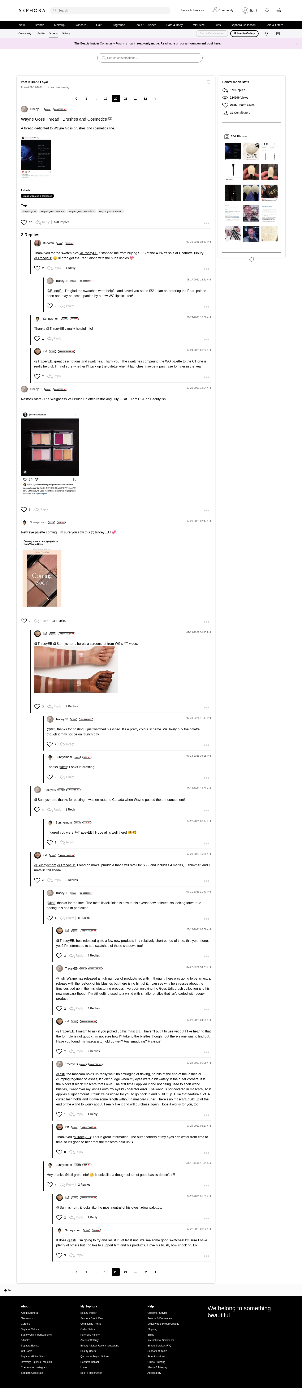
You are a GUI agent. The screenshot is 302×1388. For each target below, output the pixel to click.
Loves (84, 1367)
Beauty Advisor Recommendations (100, 1345)
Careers (25, 1323)
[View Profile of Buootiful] (53, 243)
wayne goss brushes (52, 211)
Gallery (66, 33)
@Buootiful (55, 291)
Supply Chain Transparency (36, 1334)
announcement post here (202, 43)
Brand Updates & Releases (37, 196)
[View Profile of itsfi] (49, 351)
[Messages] (278, 33)
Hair (99, 25)
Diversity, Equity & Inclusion (36, 1362)
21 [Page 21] (126, 98)
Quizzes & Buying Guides (95, 1356)
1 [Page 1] (86, 98)
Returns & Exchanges (159, 1318)
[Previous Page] (76, 98)
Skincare (80, 25)
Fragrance (118, 25)
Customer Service (157, 1312)
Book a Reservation (92, 1372)
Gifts (218, 25)
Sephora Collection (243, 25)
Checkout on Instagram (34, 1367)
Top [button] (10, 1290)
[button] (36, 157)
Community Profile (91, 1323)
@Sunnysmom (64, 643)
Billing (150, 1334)
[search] (110, 10)
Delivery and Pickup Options (163, 1323)
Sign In (254, 10)
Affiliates (25, 1340)
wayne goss (29, 211)
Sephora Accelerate (32, 1372)
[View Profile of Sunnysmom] (55, 319)
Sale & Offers (274, 25)
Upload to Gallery (244, 33)
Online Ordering (156, 1362)
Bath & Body (174, 25)
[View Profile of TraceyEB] (40, 109)
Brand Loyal (39, 82)
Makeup (59, 25)
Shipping (152, 1329)
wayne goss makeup (110, 211)
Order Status (88, 1329)
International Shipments (160, 1340)
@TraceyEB (88, 253)
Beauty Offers (88, 1351)
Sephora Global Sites (33, 1356)
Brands (39, 25)
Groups (53, 33)
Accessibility (154, 1372)
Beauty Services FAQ (159, 1345)
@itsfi (51, 729)
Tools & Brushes (145, 25)
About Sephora (29, 1312)
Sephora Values (30, 1329)
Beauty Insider (89, 1312)
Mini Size (199, 25)
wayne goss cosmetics (81, 211)
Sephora (32, 10)
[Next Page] (155, 98)
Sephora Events (30, 1345)
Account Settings (90, 1340)
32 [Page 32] (145, 98)
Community (24, 33)
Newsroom (27, 1318)
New (22, 25)
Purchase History (90, 1334)
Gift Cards (26, 1351)
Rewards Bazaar (90, 1362)
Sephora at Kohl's (157, 1351)
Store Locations (156, 1356)
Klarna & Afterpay (157, 1367)
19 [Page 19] (105, 98)
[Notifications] (267, 33)
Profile (41, 33)
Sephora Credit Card (92, 1318)
